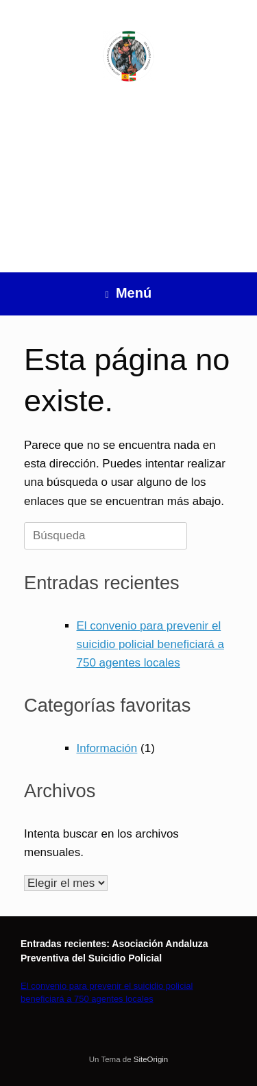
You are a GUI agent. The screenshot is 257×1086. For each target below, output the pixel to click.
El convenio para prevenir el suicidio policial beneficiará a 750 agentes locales (150, 644)
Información (107, 748)
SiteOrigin (151, 1059)
